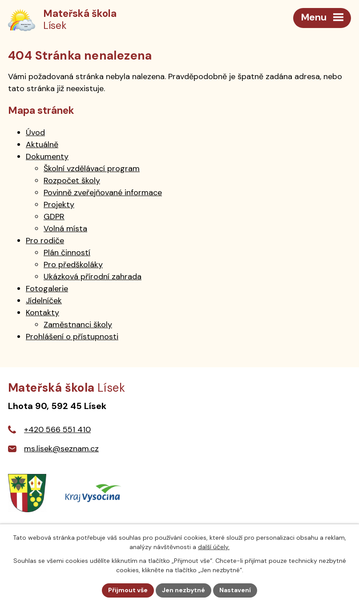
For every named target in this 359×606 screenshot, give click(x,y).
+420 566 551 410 (57, 429)
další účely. (214, 547)
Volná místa (65, 228)
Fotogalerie (47, 288)
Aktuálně (42, 144)
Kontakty (42, 312)
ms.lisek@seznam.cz (61, 448)
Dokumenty (47, 156)
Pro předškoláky (73, 264)
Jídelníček (44, 300)
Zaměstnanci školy (78, 324)
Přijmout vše (128, 590)
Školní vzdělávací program (92, 168)
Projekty (59, 204)
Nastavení (235, 590)
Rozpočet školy (72, 180)
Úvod (35, 132)
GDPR (54, 216)
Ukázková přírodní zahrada (92, 276)
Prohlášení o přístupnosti (72, 336)
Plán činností (67, 252)
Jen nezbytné (183, 590)
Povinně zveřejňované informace (103, 192)
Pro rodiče (45, 240)
